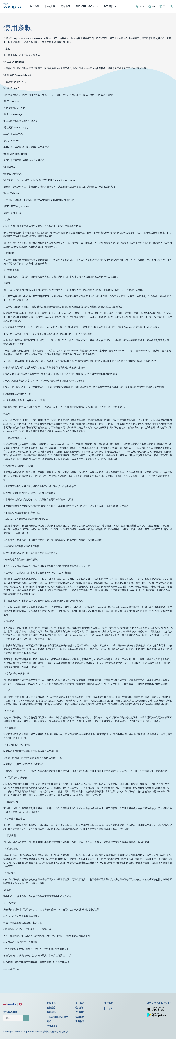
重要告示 (79, 1021)
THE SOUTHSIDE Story (87, 6)
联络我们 (79, 1007)
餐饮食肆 (35, 6)
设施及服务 (52, 1025)
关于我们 (79, 1003)
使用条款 (79, 1012)
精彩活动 (65, 6)
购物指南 (50, 6)
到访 (49, 1021)
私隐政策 (79, 1016)
